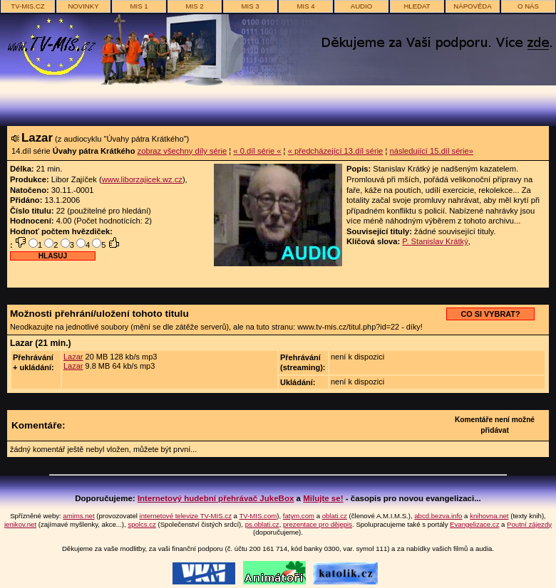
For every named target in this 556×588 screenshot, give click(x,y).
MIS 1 (139, 6)
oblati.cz (334, 516)
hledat (416, 6)
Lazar (73, 356)
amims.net (78, 516)
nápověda (472, 6)
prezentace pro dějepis (317, 524)
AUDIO (361, 6)
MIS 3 (250, 6)
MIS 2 (194, 6)
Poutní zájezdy (529, 524)
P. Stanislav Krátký (435, 241)
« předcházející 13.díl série (335, 151)
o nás (528, 6)
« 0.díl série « (257, 151)
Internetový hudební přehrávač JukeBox (216, 498)
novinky (83, 6)
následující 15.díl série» (431, 151)
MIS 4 (305, 6)
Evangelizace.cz (474, 524)
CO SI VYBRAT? (490, 314)
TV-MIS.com (258, 516)
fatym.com (298, 516)
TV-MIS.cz (27, 6)
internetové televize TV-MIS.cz (186, 516)
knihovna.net (489, 516)
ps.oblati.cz (262, 524)
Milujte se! (323, 498)
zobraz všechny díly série (182, 151)
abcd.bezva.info (438, 516)
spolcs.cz (141, 524)
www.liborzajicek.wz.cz (142, 179)
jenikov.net (20, 524)
